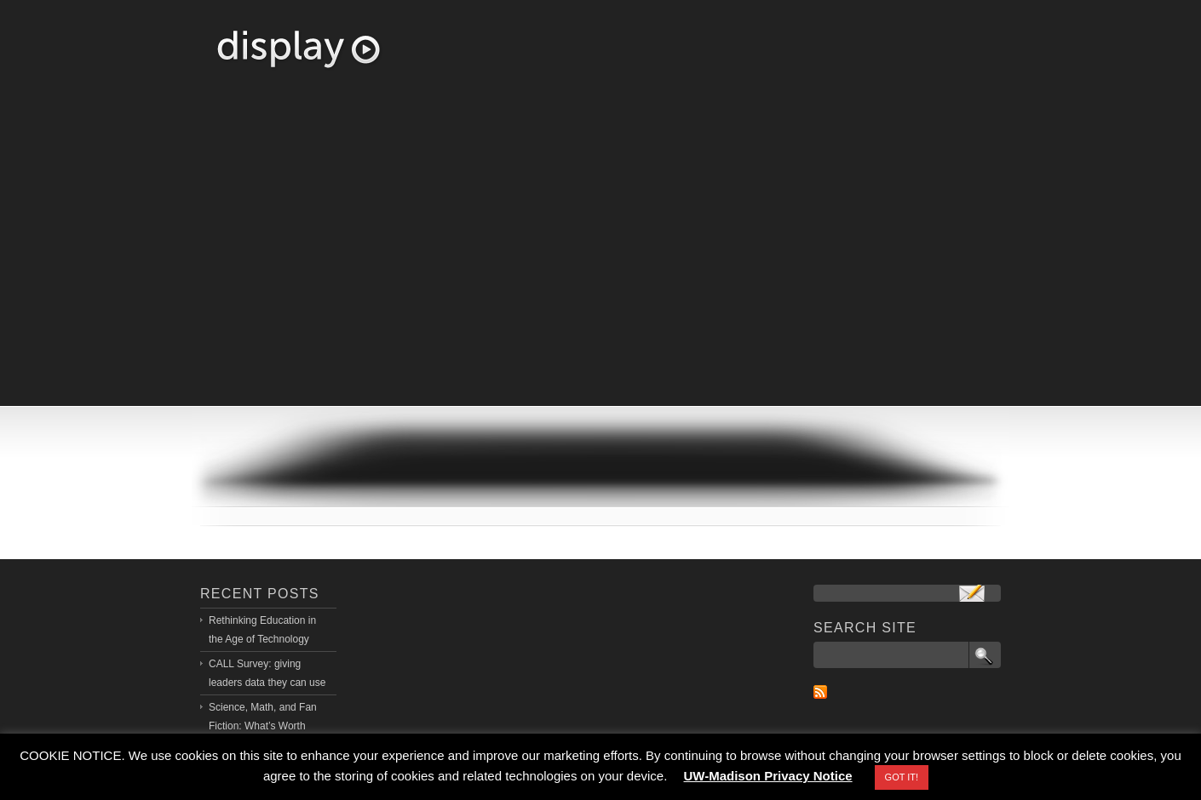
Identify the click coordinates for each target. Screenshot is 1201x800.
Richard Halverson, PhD (298, 49)
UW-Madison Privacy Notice (768, 776)
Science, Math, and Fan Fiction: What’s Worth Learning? (263, 726)
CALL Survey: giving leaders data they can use (267, 673)
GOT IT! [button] (902, 777)
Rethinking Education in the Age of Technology (262, 629)
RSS (820, 692)
